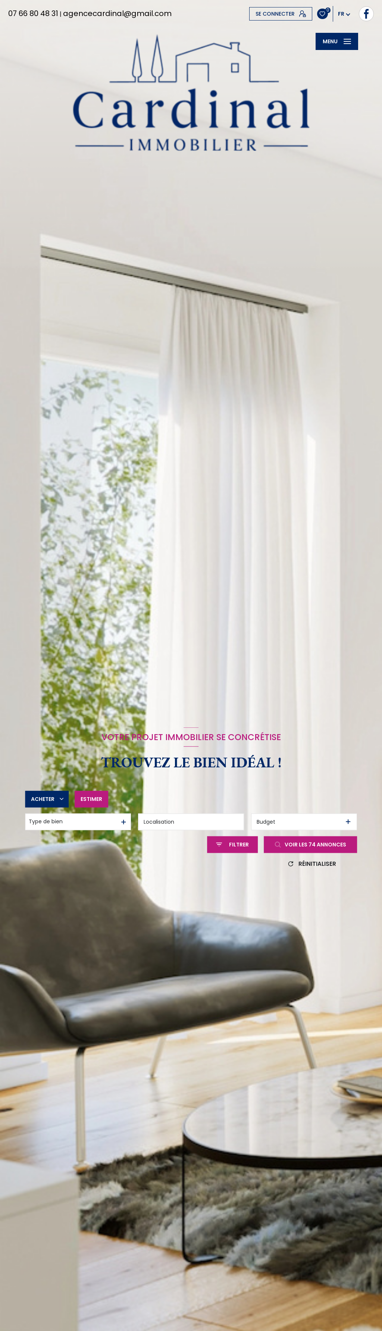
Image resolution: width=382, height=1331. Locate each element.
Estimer (91, 798)
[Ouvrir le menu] (337, 41)
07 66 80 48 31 (33, 13)
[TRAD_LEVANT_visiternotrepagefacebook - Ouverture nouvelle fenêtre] (256, 13)
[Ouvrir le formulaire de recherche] (232, 844)
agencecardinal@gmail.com (117, 13)
